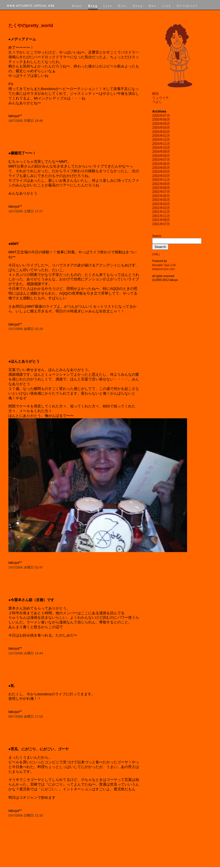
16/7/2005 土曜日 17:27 (25, 211)
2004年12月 (161, 140)
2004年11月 (161, 144)
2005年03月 (161, 132)
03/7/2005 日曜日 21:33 (25, 815)
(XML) (156, 254)
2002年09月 (161, 184)
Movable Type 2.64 (164, 265)
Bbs (153, 6)
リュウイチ (160, 98)
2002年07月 (161, 192)
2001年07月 (161, 224)
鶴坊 (155, 94)
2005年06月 (161, 120)
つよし (157, 102)
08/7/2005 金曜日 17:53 (25, 716)
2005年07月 (161, 116)
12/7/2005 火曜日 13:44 (25, 653)
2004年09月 (161, 152)
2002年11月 (161, 180)
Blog (93, 6)
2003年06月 (161, 164)
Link (166, 6)
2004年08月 (161, 156)
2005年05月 (161, 124)
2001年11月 (161, 216)
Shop (138, 6)
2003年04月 (161, 172)
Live (107, 6)
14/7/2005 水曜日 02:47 (25, 567)
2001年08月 (161, 220)
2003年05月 (161, 168)
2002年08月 (161, 188)
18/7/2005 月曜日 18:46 (25, 120)
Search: (157, 235)
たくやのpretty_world (30, 25)
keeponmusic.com (163, 269)
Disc (122, 6)
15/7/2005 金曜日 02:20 (25, 329)
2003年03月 (161, 176)
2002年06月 (161, 196)
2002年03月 (161, 208)
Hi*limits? (187, 6)
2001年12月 (161, 212)
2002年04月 (161, 204)
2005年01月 (161, 136)
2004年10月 (161, 148)
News (77, 6)
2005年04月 (161, 128)
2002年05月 (161, 200)
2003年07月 (161, 160)
